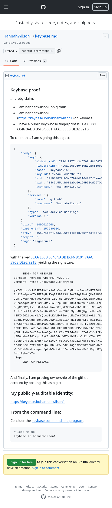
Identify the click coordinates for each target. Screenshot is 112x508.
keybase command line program (57, 420)
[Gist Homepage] (43, 7)
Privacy (30, 486)
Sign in (83, 7)
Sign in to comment (45, 468)
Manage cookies (31, 490)
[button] (58, 51)
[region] (56, 264)
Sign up (100, 7)
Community (68, 486)
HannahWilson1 (17, 36)
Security (42, 486)
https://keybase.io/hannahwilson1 (45, 118)
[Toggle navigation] (6, 7)
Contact (92, 486)
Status (54, 486)
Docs (82, 486)
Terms (18, 486)
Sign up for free (22, 462)
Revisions (35, 61)
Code (11, 61)
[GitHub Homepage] (43, 496)
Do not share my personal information (67, 490)
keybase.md (46, 36)
